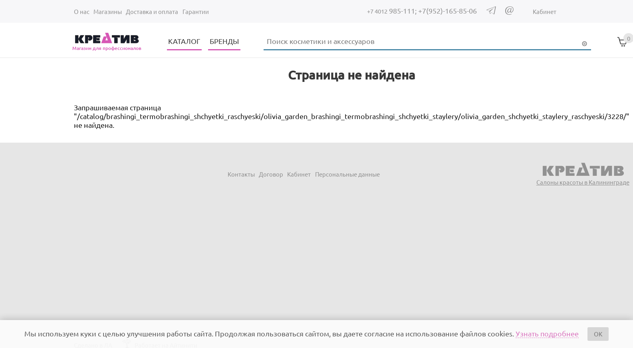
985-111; (392, 10)
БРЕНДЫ (224, 41)
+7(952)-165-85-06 (447, 10)
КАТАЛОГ (184, 41)
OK (598, 334)
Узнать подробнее (547, 333)
